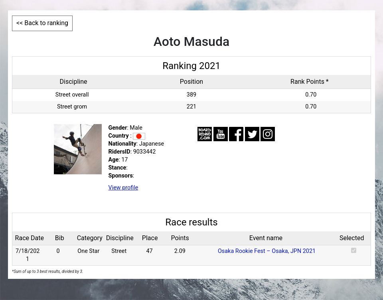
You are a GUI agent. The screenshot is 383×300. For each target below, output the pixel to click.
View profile (123, 187)
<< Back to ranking (42, 23)
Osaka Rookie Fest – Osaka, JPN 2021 (267, 251)
